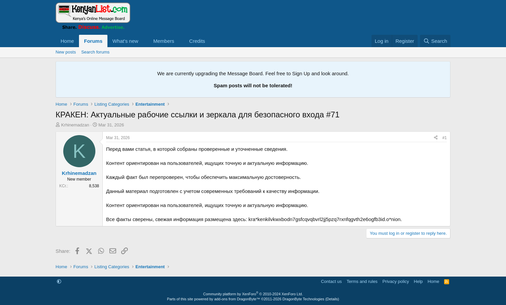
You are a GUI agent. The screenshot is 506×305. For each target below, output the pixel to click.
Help (418, 281)
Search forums (95, 52)
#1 (444, 137)
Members (163, 41)
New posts (66, 52)
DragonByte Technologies (303, 299)
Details (332, 299)
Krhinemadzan (75, 124)
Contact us (331, 281)
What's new (125, 41)
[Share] (435, 138)
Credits (197, 41)
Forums (93, 41)
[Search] (435, 41)
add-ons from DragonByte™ (237, 299)
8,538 (94, 186)
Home (67, 41)
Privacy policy (396, 281)
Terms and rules (362, 281)
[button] (143, 41)
